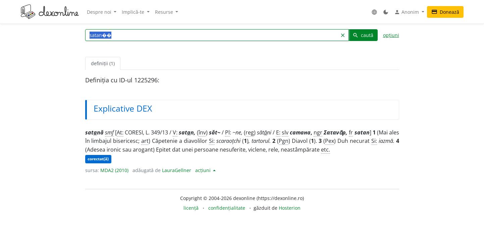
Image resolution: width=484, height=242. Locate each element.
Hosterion (290, 208)
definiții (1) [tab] (103, 63)
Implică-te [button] (134, 12)
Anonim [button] (407, 12)
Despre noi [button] (100, 12)
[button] (374, 12)
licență (191, 208)
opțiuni (391, 35)
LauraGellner (176, 170)
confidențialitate (226, 208)
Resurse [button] (164, 12)
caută (363, 35)
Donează (445, 12)
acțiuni (203, 170)
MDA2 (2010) (114, 170)
